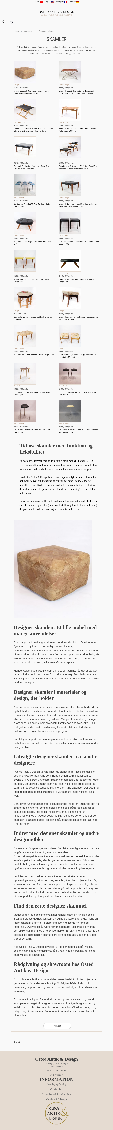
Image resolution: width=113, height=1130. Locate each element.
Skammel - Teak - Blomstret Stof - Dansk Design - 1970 (34, 355)
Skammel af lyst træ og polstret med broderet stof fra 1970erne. (33, 318)
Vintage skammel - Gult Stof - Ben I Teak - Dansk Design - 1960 (31, 280)
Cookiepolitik (56, 1089)
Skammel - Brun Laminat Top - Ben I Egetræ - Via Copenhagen (32, 393)
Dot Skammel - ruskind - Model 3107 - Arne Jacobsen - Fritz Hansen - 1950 (78, 431)
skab (73, 876)
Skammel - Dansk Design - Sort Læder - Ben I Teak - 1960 (33, 243)
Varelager (29, 31)
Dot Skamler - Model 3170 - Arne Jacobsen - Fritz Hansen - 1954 (32, 205)
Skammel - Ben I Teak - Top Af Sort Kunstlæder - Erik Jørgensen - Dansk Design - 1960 (78, 205)
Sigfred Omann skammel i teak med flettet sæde (56, 783)
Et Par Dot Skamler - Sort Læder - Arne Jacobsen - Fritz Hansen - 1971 (77, 393)
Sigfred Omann (60, 775)
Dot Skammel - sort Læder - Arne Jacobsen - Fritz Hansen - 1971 (32, 431)
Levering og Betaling (56, 1084)
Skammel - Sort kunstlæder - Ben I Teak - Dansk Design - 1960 (76, 280)
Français (61, 1)
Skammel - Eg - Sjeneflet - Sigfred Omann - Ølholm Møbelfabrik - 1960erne (77, 130)
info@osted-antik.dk (56, 1070)
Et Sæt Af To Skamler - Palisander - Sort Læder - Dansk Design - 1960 (79, 243)
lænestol (80, 856)
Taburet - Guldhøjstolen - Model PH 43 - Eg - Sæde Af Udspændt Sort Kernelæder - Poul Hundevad (33, 130)
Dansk (38, 1)
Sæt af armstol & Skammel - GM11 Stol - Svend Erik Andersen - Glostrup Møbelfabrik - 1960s (78, 167)
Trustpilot (18, 1042)
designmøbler (21, 747)
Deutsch (74, 1)
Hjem (16, 31)
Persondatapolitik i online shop (56, 1094)
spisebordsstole (78, 884)
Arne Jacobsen (79, 775)
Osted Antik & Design (36, 477)
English (49, 1)
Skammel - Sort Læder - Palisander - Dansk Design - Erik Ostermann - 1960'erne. (33, 167)
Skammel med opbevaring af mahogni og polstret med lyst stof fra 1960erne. (78, 318)
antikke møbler (22, 1007)
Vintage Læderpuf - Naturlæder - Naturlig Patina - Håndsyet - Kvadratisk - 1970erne (31, 92)
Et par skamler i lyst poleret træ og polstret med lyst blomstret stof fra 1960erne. (77, 356)
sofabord (85, 860)
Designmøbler (46, 31)
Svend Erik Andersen (26, 779)
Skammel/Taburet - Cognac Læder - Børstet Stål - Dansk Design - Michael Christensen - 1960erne (77, 92)
